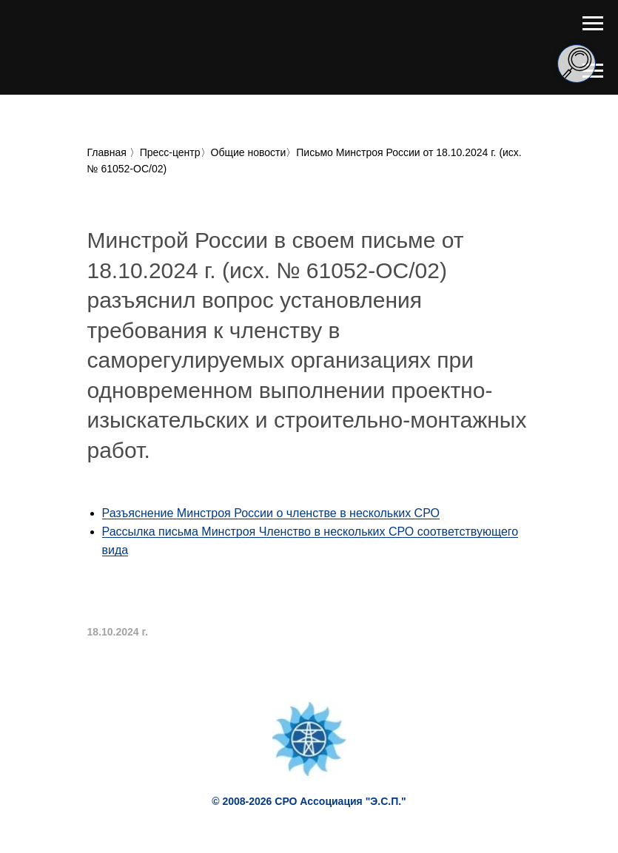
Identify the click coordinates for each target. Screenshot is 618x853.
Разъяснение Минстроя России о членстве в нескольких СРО (271, 513)
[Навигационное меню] (592, 23)
